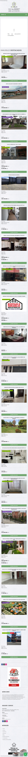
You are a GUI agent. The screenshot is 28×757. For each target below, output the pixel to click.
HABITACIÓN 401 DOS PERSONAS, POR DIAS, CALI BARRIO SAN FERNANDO (14, 327)
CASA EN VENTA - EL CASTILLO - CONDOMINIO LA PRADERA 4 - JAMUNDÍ (14, 418)
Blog (3, 734)
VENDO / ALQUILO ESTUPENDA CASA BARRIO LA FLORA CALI (14, 235)
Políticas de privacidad (7, 739)
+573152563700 (15, 10)
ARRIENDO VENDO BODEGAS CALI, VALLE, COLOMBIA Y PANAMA (14, 296)
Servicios (4, 733)
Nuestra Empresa (6, 736)
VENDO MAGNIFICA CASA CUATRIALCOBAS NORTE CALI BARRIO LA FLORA (14, 114)
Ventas (4, 730)
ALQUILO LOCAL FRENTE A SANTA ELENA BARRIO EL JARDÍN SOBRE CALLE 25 (14, 630)
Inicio (4, 728)
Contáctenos (5, 738)
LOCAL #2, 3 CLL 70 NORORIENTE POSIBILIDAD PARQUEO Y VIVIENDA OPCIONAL (14, 569)
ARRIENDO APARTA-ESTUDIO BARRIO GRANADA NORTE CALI (14, 205)
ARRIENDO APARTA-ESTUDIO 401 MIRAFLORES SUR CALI (14, 387)
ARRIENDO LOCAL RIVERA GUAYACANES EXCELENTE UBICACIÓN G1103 (14, 266)
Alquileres (4, 731)
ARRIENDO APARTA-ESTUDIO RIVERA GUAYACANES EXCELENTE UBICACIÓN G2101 (14, 478)
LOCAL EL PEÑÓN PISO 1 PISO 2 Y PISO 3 (14, 144)
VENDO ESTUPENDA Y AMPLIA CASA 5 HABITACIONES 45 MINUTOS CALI (14, 539)
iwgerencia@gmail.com (6, 719)
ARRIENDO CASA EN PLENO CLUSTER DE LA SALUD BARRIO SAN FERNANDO (14, 357)
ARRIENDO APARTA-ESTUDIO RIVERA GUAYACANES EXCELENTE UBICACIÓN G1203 (14, 54)
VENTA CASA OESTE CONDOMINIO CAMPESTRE (14, 83)
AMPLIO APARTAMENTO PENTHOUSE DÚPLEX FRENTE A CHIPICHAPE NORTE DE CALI (14, 509)
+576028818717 (17, 9)
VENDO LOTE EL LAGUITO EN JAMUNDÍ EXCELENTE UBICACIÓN (14, 599)
